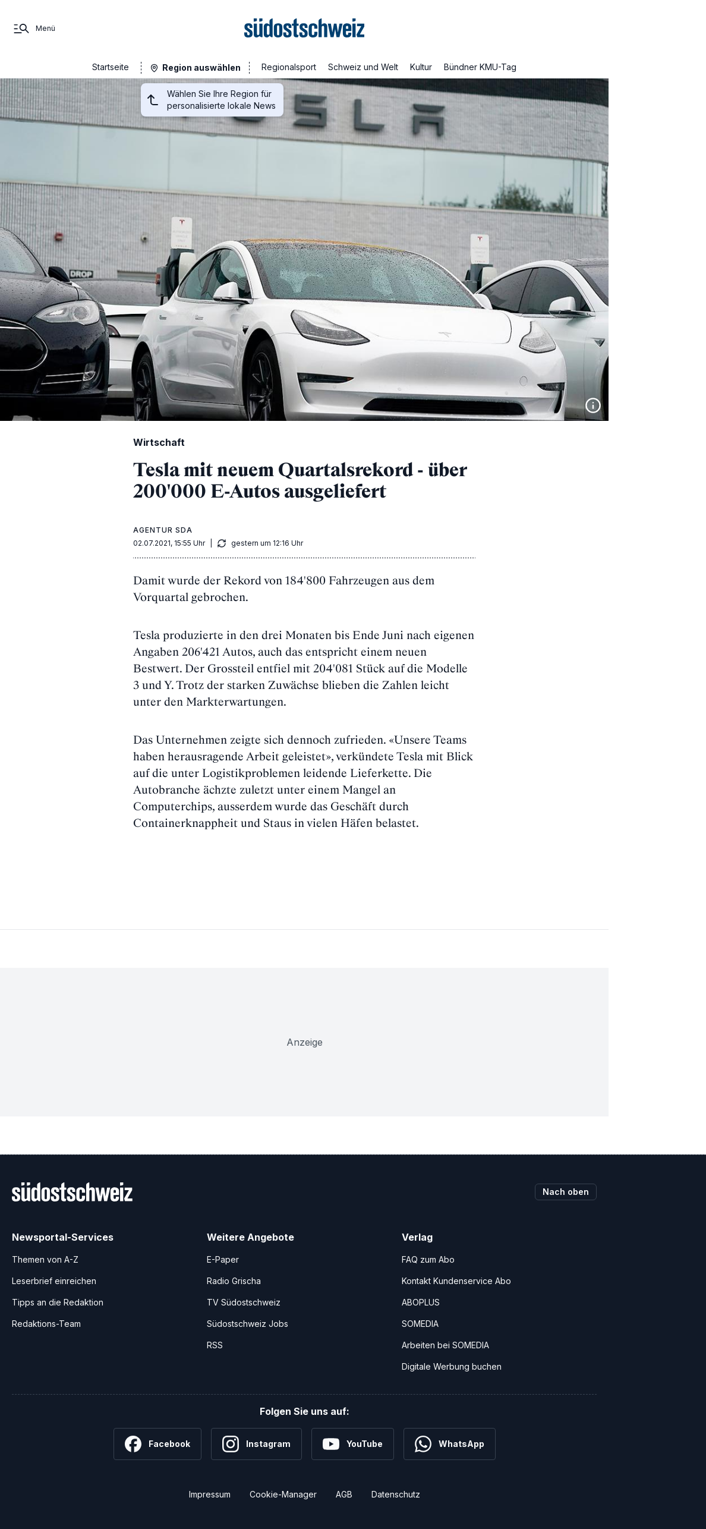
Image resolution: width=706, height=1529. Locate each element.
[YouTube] (352, 1444)
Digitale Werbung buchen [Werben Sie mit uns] (452, 1366)
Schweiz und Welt (363, 67)
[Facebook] (157, 1444)
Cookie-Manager (283, 1494)
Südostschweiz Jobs (247, 1324)
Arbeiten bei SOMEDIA (445, 1345)
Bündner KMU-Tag (480, 67)
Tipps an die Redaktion (57, 1302)
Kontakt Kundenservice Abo (456, 1281)
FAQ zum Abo (428, 1259)
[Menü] (33, 28)
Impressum (210, 1494)
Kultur (421, 67)
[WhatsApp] (450, 1444)
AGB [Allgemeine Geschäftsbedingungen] (344, 1494)
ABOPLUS (421, 1302)
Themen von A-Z (45, 1259)
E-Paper (223, 1259)
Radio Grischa (234, 1281)
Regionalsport (288, 67)
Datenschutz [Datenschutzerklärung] (395, 1494)
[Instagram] (256, 1444)
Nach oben (566, 1192)
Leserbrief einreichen (54, 1281)
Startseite (110, 67)
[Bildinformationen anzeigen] (593, 405)
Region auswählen (201, 67)
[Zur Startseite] (304, 28)
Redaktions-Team (46, 1324)
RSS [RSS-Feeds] (215, 1345)
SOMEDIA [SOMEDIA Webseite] (420, 1324)
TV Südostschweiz (243, 1302)
